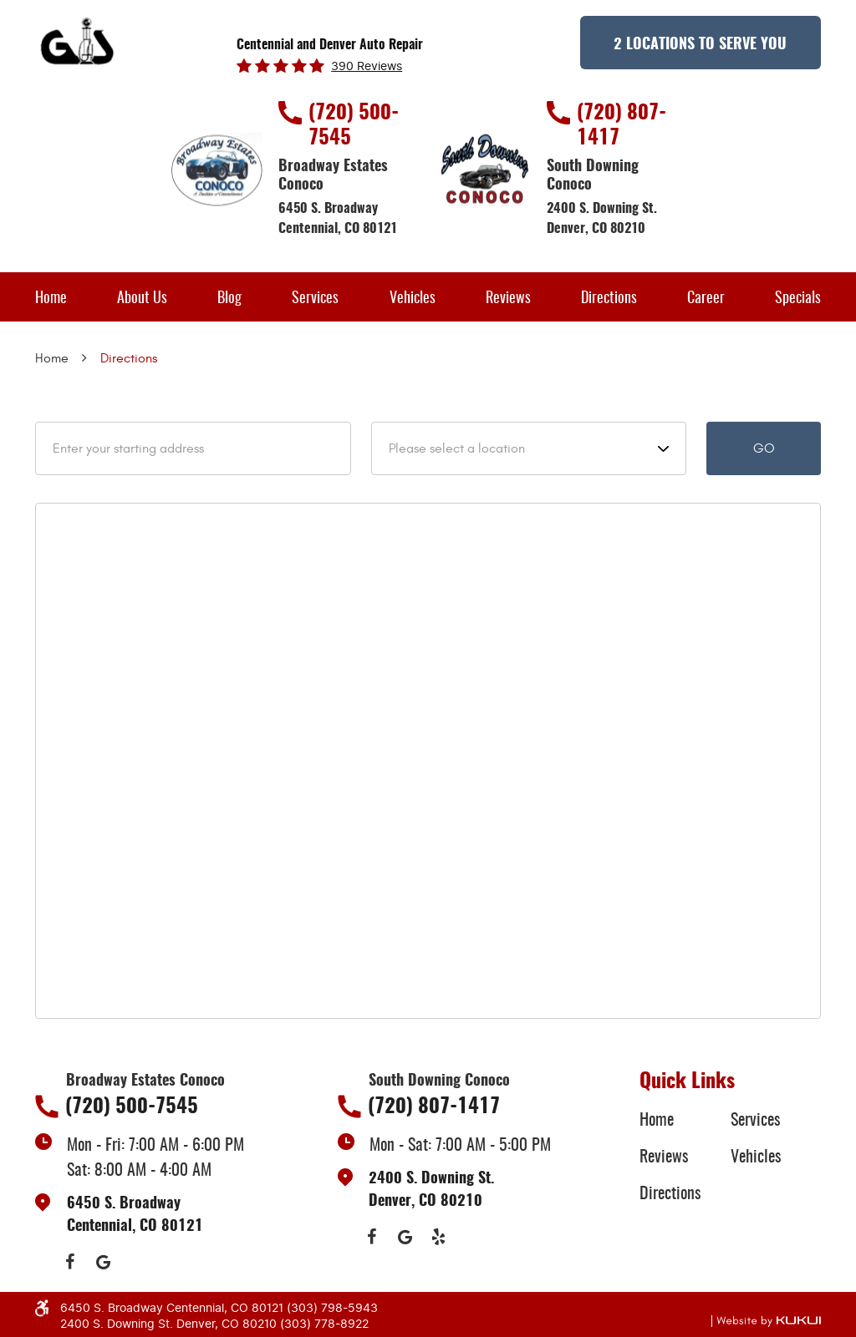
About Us (142, 298)
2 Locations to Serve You (700, 45)
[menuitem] (51, 297)
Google (103, 1262)
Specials (798, 298)
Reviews (508, 298)
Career (706, 298)
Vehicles (413, 298)
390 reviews (366, 67)
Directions (609, 298)
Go (764, 448)
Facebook (69, 1262)
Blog (229, 298)
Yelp (439, 1236)
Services (315, 298)
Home (51, 298)
